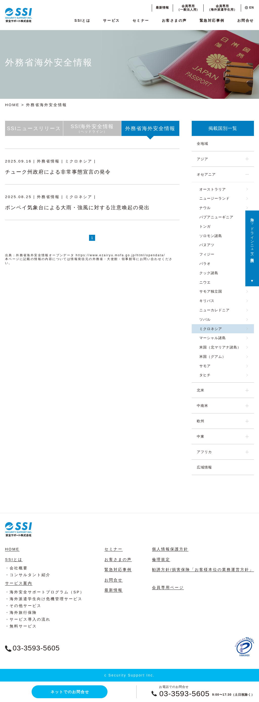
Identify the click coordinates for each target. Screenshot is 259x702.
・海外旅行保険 (21, 612)
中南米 (202, 406)
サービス (111, 20)
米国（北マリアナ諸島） (220, 347)
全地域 (202, 144)
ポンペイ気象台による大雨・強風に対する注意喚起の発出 (77, 207)
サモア (205, 366)
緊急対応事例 (212, 20)
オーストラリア (212, 189)
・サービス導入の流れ (28, 619)
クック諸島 (208, 273)
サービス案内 (18, 583)
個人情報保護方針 (170, 549)
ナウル (205, 208)
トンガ (205, 226)
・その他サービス (23, 605)
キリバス (206, 301)
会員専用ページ (168, 587)
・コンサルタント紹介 (28, 575)
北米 (200, 390)
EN (249, 7)
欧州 (200, 421)
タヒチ (205, 375)
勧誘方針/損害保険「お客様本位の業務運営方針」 (203, 569)
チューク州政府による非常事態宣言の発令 (58, 172)
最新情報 (162, 7)
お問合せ (245, 20)
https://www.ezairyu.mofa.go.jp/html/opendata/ (120, 255)
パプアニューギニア (216, 217)
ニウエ (205, 282)
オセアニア (206, 174)
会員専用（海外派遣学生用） (222, 7)
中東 (200, 436)
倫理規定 (161, 559)
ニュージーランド (214, 198)
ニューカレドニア (214, 310)
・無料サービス (21, 626)
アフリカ (204, 452)
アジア (202, 159)
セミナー (141, 20)
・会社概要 (16, 568)
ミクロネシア (210, 329)
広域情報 (204, 467)
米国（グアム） (212, 357)
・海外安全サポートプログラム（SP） (44, 592)
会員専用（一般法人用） (188, 7)
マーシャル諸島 (212, 338)
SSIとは (82, 20)
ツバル (205, 319)
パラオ (205, 264)
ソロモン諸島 (210, 236)
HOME (12, 105)
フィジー (206, 254)
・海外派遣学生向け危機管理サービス (43, 599)
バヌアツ (206, 245)
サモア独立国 (210, 291)
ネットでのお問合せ (70, 692)
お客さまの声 (174, 20)
